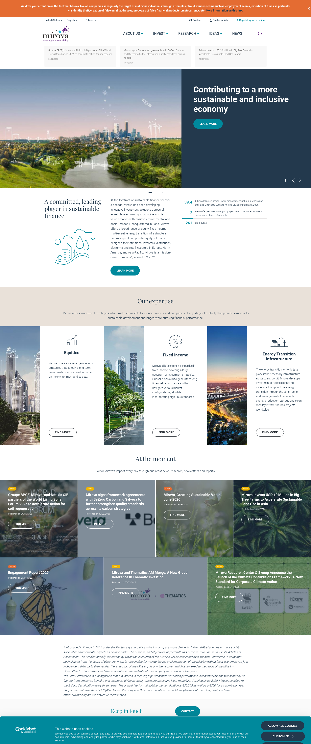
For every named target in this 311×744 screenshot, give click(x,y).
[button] (150, 192)
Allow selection (282, 724)
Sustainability (220, 20)
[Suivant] (300, 180)
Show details (211, 735)
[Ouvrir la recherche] (260, 33)
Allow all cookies (283, 702)
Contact (197, 20)
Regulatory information (252, 20)
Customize (283, 713)
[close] (309, 8)
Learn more (208, 123)
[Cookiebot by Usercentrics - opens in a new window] (25, 707)
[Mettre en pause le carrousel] (286, 180)
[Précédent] (293, 180)
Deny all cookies (282, 734)
